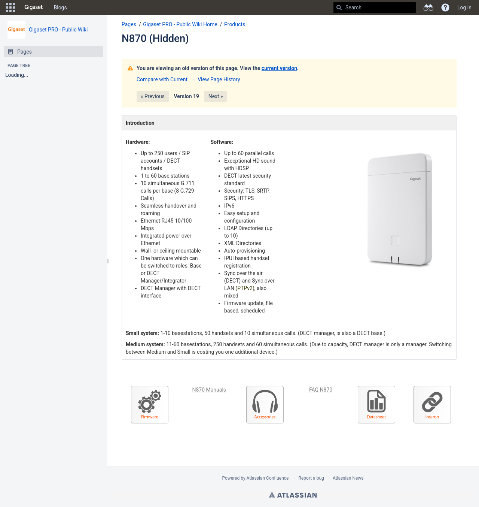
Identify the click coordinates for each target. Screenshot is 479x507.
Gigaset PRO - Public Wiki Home (180, 24)
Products (234, 24)
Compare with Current (162, 79)
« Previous (153, 96)
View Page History (219, 79)
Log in (464, 7)
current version (279, 68)
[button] (10, 7)
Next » (215, 96)
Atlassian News (348, 478)
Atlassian (293, 495)
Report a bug (311, 478)
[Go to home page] (33, 7)
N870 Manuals (209, 390)
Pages (129, 24)
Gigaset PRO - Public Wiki (58, 30)
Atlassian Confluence (268, 478)
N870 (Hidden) (155, 38)
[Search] (339, 7)
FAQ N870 (320, 390)
